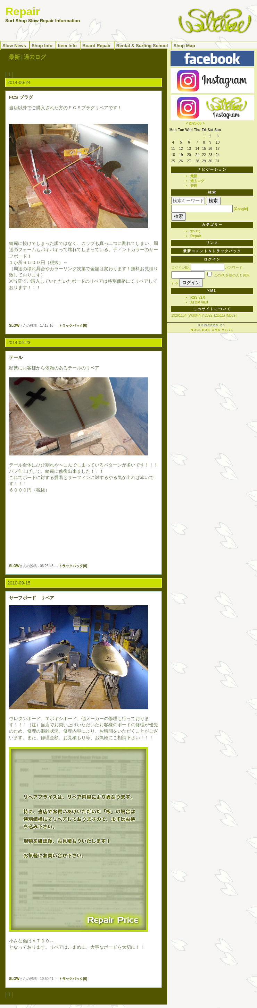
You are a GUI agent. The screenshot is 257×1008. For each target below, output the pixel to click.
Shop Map (184, 45)
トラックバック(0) (73, 325)
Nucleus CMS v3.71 (212, 330)
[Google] (241, 209)
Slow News (14, 45)
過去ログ (35, 57)
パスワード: (234, 268)
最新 (14, 57)
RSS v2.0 (197, 297)
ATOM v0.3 (199, 302)
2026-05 (195, 123)
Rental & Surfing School (142, 45)
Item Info (67, 45)
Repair (195, 236)
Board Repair (96, 45)
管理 (193, 186)
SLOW (14, 325)
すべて (195, 231)
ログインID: (180, 268)
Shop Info (42, 45)
